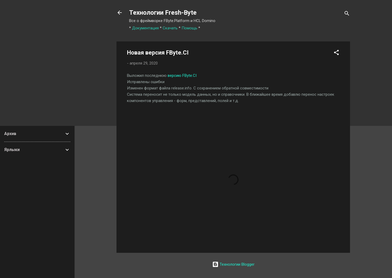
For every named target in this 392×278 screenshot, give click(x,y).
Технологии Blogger (233, 264)
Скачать (170, 28)
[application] (390, 276)
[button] (336, 53)
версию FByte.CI (182, 75)
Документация (145, 28)
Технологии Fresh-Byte (163, 12)
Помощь (189, 28)
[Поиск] (347, 14)
